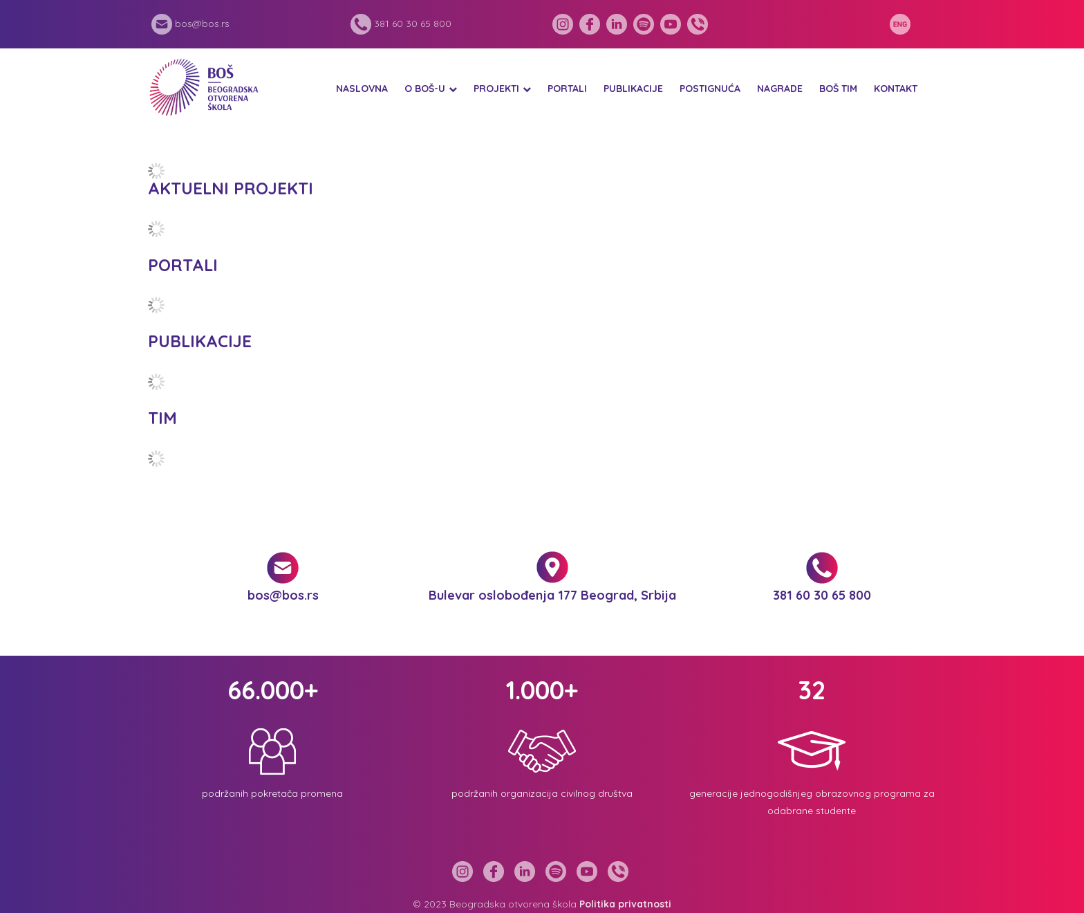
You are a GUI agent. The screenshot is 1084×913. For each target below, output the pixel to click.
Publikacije (633, 88)
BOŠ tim (838, 88)
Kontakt (895, 88)
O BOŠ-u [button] (424, 88)
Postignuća (710, 88)
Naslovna (362, 88)
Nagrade (780, 88)
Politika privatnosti (625, 904)
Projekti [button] (496, 88)
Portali (567, 88)
